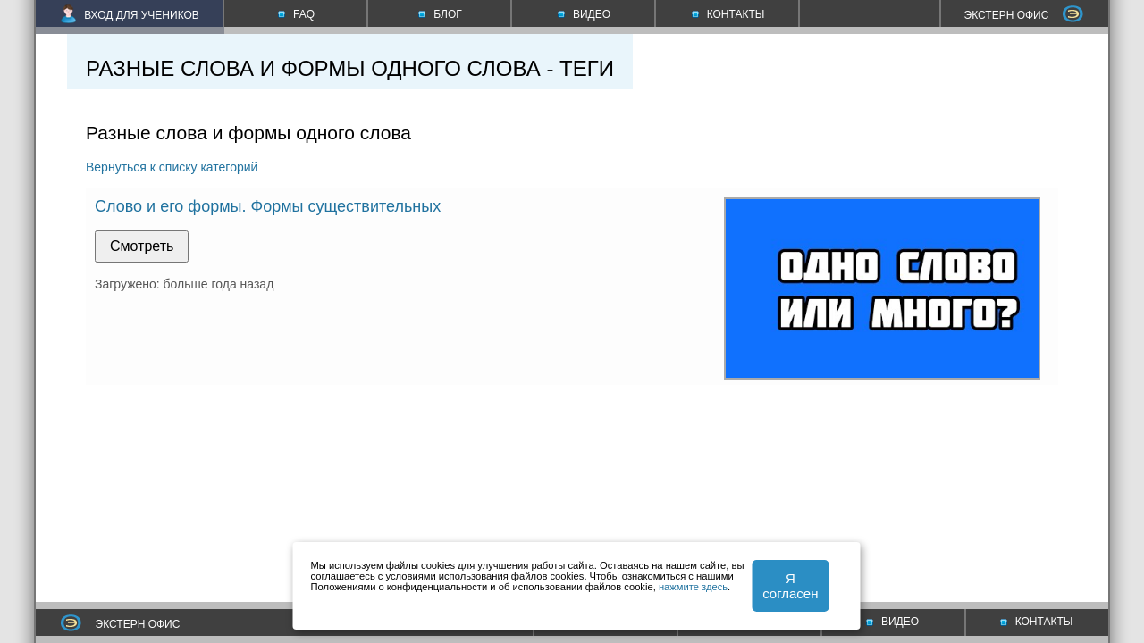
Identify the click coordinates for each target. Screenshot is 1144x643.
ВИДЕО (892, 621)
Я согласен (790, 586)
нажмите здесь (693, 586)
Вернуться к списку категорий (171, 167)
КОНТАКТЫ (1036, 621)
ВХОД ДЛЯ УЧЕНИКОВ (130, 15)
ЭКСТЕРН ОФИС (1024, 15)
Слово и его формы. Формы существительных (268, 206)
